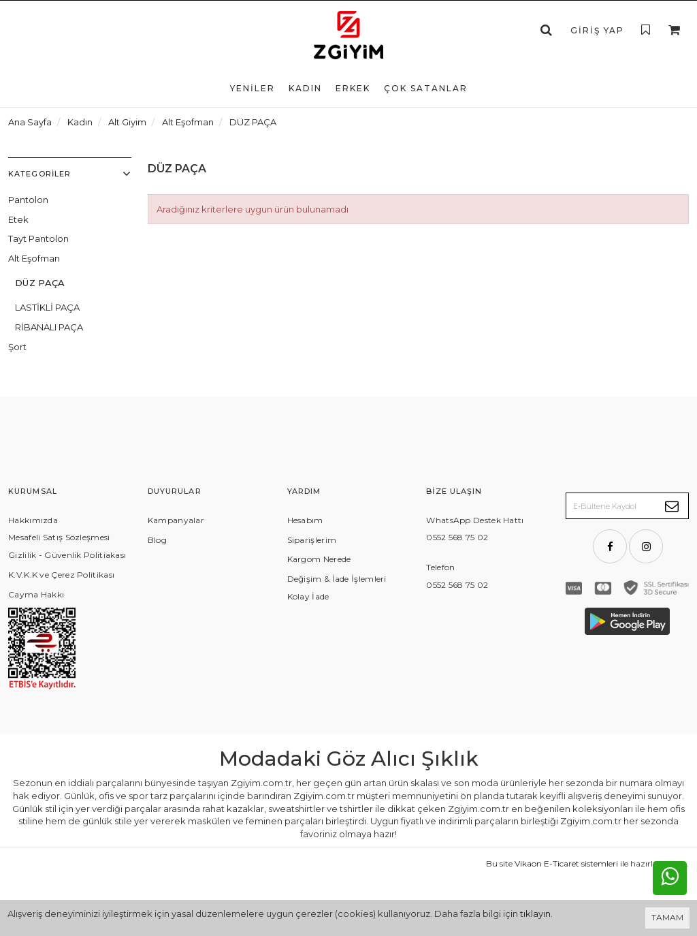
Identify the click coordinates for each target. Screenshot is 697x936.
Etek (18, 219)
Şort (17, 346)
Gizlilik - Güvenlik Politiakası (67, 555)
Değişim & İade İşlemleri (337, 579)
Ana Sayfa (30, 121)
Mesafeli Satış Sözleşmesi (59, 537)
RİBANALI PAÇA (49, 327)
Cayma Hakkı (36, 594)
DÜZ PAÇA (40, 282)
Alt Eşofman (34, 258)
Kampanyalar (176, 520)
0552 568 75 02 (457, 537)
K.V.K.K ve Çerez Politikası (61, 575)
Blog (157, 540)
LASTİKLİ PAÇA (47, 307)
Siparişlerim (312, 540)
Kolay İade (308, 596)
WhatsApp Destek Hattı (474, 520)
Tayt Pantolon (38, 238)
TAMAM (667, 917)
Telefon (440, 567)
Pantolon (28, 199)
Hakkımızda (33, 520)
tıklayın (535, 913)
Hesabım (305, 520)
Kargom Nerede (319, 559)
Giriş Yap (597, 30)
